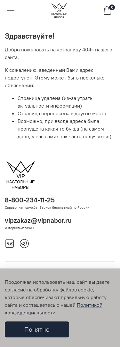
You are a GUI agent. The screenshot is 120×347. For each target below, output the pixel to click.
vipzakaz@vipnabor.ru (38, 220)
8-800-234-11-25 (30, 200)
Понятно (37, 329)
